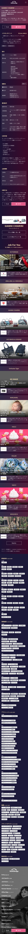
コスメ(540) (10, 835)
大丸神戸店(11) (5, 673)
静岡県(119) (21, 582)
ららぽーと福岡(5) (5, 700)
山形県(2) (4, 569)
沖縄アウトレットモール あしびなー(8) (9, 800)
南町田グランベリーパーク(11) (8, 748)
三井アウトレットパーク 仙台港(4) (8, 720)
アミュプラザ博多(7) (14, 700)
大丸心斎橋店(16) (5, 666)
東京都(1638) (10, 575)
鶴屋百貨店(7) (4, 698)
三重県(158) (10, 585)
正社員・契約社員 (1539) (14, 858)
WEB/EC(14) (14, 816)
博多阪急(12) (13, 696)
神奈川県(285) (17, 575)
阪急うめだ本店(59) (5, 668)
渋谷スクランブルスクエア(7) (7, 650)
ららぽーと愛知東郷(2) (17, 659)
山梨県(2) (4, 582)
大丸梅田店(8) (13, 668)
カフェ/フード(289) (5, 851)
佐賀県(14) (10, 607)
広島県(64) (21, 596)
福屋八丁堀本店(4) (5, 680)
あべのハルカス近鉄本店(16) (16, 671)
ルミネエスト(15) (5, 646)
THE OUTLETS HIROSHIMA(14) (8, 789)
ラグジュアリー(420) (16, 828)
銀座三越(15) (4, 639)
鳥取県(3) (4, 596)
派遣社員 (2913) (5, 858)
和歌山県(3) (10, 591)
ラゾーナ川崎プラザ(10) (6, 648)
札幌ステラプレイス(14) (6, 625)
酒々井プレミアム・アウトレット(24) (9, 743)
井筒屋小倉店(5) (22, 693)
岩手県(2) (9, 566)
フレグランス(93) (5, 837)
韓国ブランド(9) (17, 833)
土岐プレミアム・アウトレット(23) (8, 764)
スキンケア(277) (18, 835)
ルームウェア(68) (18, 847)
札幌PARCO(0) (14, 627)
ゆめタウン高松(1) (5, 689)
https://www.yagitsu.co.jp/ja (17, 184)
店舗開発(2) (17, 814)
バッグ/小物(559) (20, 840)
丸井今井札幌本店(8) (6, 627)
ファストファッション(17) (7, 833)
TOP (2, 549)
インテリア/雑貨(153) (6, 844)
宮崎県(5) (9, 609)
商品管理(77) (4, 814)
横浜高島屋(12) (22, 646)
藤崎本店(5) (4, 634)
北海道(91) (4, 562)
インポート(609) (5, 830)
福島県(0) (9, 569)
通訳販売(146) (20, 816)
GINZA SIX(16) (15, 648)
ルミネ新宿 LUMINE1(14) (6, 643)
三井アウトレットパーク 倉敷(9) (8, 787)
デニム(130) (4, 835)
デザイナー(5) (14, 809)
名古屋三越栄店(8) (5, 657)
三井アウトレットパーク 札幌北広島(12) (9, 716)
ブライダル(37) (21, 849)
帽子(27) (10, 842)
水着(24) (11, 847)
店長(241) (4, 809)
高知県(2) (21, 603)
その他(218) (4, 819)
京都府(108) (10, 589)
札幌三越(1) (15, 625)
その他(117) (13, 851)
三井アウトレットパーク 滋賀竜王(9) (9, 780)
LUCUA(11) (4, 664)
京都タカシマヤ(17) (5, 671)
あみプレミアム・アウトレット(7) (8, 745)
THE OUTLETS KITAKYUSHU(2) (8, 796)
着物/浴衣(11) (14, 849)
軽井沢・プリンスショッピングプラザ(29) (10, 761)
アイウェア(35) (17, 842)
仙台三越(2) (11, 632)
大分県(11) (4, 609)
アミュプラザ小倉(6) (6, 693)
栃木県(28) (10, 573)
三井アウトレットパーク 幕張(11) (8, 729)
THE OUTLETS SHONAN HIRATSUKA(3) (9, 752)
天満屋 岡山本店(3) (14, 680)
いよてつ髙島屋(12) (12, 687)
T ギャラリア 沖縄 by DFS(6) (7, 707)
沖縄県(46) (4, 614)
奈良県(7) (4, 591)
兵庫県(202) (23, 589)
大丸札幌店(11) (22, 625)
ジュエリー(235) (5, 840)
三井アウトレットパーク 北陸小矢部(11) (9, 766)
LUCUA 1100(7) (12, 673)
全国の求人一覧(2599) (6, 617)
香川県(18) (9, 603)
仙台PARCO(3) (4, 632)
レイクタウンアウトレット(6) (7, 738)
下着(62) (3, 849)
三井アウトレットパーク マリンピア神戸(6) (10, 775)
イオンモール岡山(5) (6, 682)
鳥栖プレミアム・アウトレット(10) (8, 793)
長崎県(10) (16, 607)
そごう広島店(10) (14, 677)
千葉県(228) (4, 575)
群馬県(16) (16, 573)
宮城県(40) (15, 566)
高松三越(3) (4, 687)
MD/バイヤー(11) (5, 812)
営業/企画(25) (22, 812)
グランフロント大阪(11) (12, 664)
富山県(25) (10, 580)
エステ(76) (12, 837)
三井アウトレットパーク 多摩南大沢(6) (9, 727)
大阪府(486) (16, 589)
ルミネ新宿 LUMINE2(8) (17, 643)
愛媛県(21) (15, 603)
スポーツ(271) (21, 844)
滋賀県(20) (4, 589)
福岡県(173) (4, 607)
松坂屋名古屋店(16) (20, 655)
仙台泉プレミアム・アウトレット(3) (8, 722)
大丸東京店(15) (13, 641)
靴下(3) (8, 849)
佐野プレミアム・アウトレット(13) (8, 736)
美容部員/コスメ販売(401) (16, 807)
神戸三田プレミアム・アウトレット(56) (9, 778)
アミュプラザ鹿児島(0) (13, 698)
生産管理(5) (11, 814)
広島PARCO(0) (22, 680)
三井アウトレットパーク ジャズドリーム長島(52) (11, 759)
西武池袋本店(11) (5, 641)
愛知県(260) (4, 585)
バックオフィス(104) (6, 816)
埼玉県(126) (22, 573)
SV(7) (9, 809)
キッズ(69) (18, 837)
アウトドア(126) (5, 847)
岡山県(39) (15, 596)
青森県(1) (4, 566)
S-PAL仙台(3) (18, 632)
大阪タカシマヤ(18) (14, 666)
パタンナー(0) (21, 809)
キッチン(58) (14, 844)
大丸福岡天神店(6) (5, 696)
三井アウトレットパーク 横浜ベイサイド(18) (10, 731)
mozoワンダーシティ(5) (6, 659)
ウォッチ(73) (12, 840)
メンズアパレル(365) (17, 826)
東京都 (8, 549)
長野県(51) (9, 582)
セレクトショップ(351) (6, 828)
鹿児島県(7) (15, 609)
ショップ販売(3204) (5, 807)
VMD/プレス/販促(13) (14, 812)
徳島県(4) (4, 603)
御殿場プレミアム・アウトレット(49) (9, 757)
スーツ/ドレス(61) (13, 830)
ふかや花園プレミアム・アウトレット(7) (9, 750)
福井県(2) (21, 580)
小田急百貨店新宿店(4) (13, 639)
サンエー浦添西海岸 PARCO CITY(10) (9, 705)
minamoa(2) (14, 682)
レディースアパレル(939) (6, 826)
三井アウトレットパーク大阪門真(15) (9, 782)
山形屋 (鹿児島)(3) (21, 696)
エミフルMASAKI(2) (21, 687)
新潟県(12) (4, 580)
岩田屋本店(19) (14, 693)
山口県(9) (4, 598)
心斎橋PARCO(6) (20, 673)
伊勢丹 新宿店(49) (13, 646)
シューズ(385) (4, 842)
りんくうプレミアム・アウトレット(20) (9, 773)
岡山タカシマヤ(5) (5, 677)
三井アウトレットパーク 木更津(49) (8, 734)
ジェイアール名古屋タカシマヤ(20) (8, 655)
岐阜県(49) (15, 582)
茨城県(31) (4, 573)
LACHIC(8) (13, 657)
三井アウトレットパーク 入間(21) (8, 741)
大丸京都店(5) (22, 666)
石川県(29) (16, 580)
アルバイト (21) (5, 861)
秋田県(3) (20, 566)
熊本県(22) (22, 607)
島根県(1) (9, 596)
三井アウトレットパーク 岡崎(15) (8, 768)
